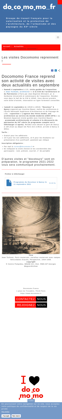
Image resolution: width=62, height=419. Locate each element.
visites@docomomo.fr (24, 146)
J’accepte (5, 416)
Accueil (6, 46)
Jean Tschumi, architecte (18, 92)
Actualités (19, 46)
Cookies (31, 401)
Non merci (16, 416)
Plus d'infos (5, 412)
